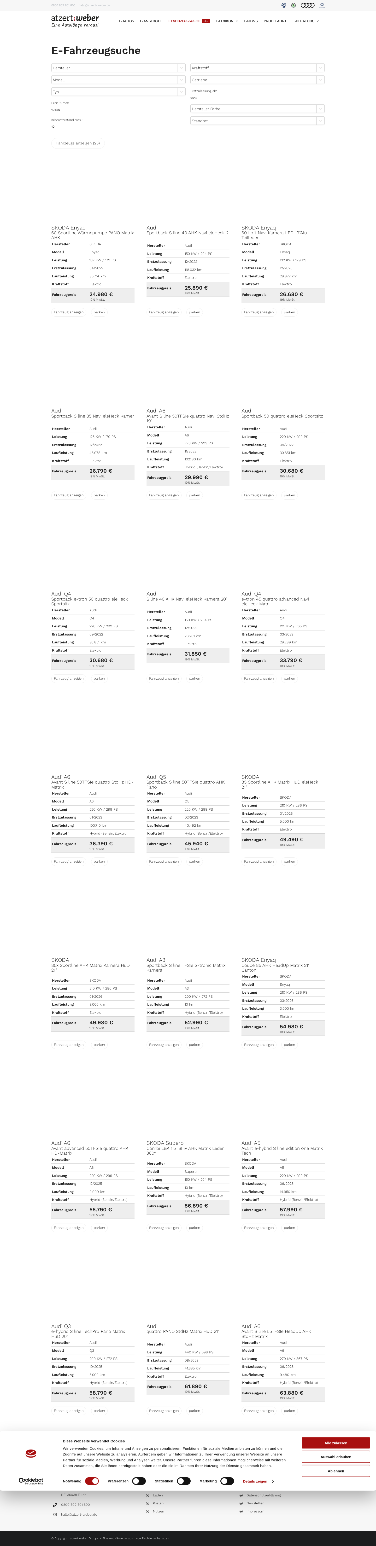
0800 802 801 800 (63, 5)
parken (99, 312)
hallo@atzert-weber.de (94, 5)
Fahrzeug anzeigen (69, 312)
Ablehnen (336, 1526)
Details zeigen (255, 1537)
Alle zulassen (335, 1498)
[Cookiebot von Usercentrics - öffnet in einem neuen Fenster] (31, 1536)
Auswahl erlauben (336, 1512)
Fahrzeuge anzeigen (78, 143)
